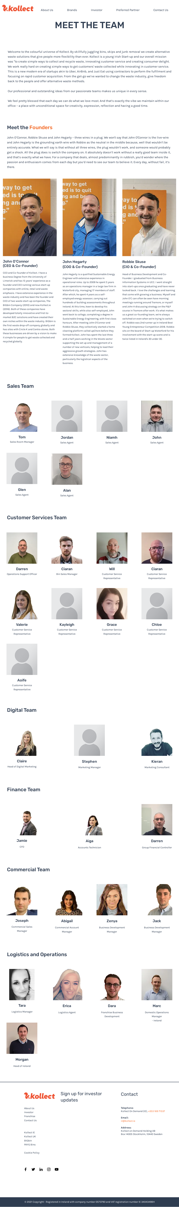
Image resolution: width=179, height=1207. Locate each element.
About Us (29, 1108)
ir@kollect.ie (128, 1120)
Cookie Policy (32, 1152)
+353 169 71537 (156, 1111)
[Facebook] (25, 1169)
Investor (28, 1112)
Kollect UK (30, 1136)
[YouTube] (56, 1169)
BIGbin (28, 1140)
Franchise (29, 1116)
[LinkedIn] (41, 1169)
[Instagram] (49, 1169)
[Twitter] (33, 1169)
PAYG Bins (30, 1144)
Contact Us (30, 1120)
